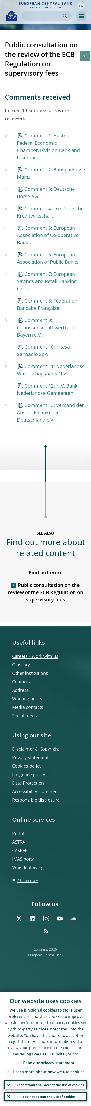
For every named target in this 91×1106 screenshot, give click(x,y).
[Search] (43, 16)
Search (65, 16)
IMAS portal (24, 859)
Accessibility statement (35, 791)
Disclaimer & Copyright (35, 749)
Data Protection (28, 783)
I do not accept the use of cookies (49, 1096)
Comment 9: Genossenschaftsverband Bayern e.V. (45, 327)
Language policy (28, 774)
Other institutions (30, 673)
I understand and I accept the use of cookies (49, 1085)
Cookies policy (26, 766)
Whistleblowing (28, 867)
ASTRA (18, 842)
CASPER (20, 850)
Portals (19, 833)
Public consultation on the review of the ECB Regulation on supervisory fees (45, 592)
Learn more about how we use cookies (48, 1071)
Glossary (21, 664)
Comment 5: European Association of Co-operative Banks (48, 235)
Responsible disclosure (35, 800)
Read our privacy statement (48, 1062)
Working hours (27, 698)
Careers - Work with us (35, 656)
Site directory (27, 880)
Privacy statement (30, 757)
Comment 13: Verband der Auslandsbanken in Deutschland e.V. (50, 412)
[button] (81, 5)
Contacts (21, 681)
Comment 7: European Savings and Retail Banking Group (47, 281)
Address (20, 690)
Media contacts (27, 707)
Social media (25, 715)
